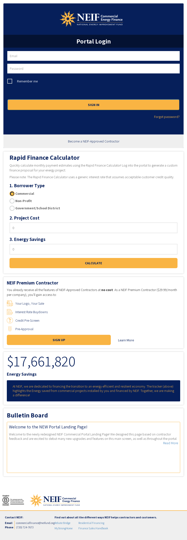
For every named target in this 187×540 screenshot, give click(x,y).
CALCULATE (93, 263)
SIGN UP (59, 340)
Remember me (27, 81)
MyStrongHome (64, 528)
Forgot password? (167, 117)
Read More (170, 443)
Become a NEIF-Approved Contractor (93, 141)
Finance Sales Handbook (93, 528)
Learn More (126, 340)
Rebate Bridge (62, 523)
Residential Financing (91, 523)
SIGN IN (93, 105)
